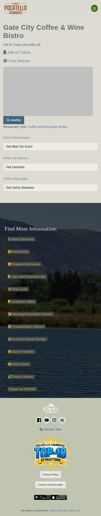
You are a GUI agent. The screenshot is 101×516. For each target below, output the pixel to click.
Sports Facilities (21, 351)
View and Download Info (27, 276)
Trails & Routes (20, 376)
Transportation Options (26, 326)
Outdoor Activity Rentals (27, 339)
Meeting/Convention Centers (30, 314)
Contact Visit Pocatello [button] (50, 484)
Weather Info (50, 429)
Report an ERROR (21, 389)
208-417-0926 (17, 52)
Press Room (18, 364)
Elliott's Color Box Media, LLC (65, 510)
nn (50, 146)
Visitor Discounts (21, 239)
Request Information (24, 264)
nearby (14, 120)
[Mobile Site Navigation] (94, 8)
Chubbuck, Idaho (21, 301)
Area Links (17, 289)
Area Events (18, 251)
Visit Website (16, 61)
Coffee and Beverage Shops (47, 126)
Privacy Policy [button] (50, 474)
